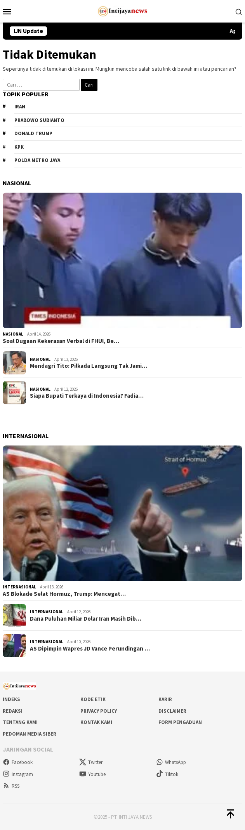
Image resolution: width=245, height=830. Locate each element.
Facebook (18, 762)
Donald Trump (33, 133)
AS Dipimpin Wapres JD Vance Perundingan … (90, 648)
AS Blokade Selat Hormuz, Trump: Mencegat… (64, 593)
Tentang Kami (20, 722)
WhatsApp (171, 762)
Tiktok (167, 774)
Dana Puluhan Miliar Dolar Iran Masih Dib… (85, 618)
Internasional (19, 587)
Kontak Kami (96, 722)
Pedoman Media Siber (29, 734)
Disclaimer (172, 711)
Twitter (91, 762)
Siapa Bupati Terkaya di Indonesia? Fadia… (87, 395)
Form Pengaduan (180, 722)
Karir (165, 699)
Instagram (18, 774)
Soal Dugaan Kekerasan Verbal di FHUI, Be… (61, 341)
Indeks (11, 699)
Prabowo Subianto (39, 120)
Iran (19, 106)
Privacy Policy (98, 711)
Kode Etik (93, 699)
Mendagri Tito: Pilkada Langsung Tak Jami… (88, 365)
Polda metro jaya (37, 160)
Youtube (92, 774)
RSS (11, 786)
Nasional (13, 334)
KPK (19, 147)
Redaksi (13, 711)
